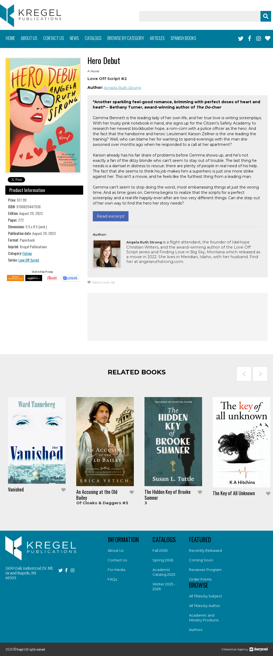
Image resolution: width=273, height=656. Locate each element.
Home (10, 38)
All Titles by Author (204, 605)
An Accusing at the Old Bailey (96, 495)
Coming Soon (201, 560)
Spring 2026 (162, 560)
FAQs (112, 579)
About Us (115, 550)
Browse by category (125, 38)
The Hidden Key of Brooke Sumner (167, 495)
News (74, 38)
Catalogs (93, 38)
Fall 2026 (159, 550)
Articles (157, 38)
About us (29, 38)
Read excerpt (111, 216)
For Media (116, 569)
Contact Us (117, 560)
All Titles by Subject (205, 596)
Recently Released (205, 550)
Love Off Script (28, 260)
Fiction (27, 253)
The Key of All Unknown (234, 493)
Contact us (53, 38)
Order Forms (200, 579)
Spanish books (183, 38)
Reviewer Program (205, 569)
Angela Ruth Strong (122, 87)
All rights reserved (35, 649)
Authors (195, 629)
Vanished (16, 489)
